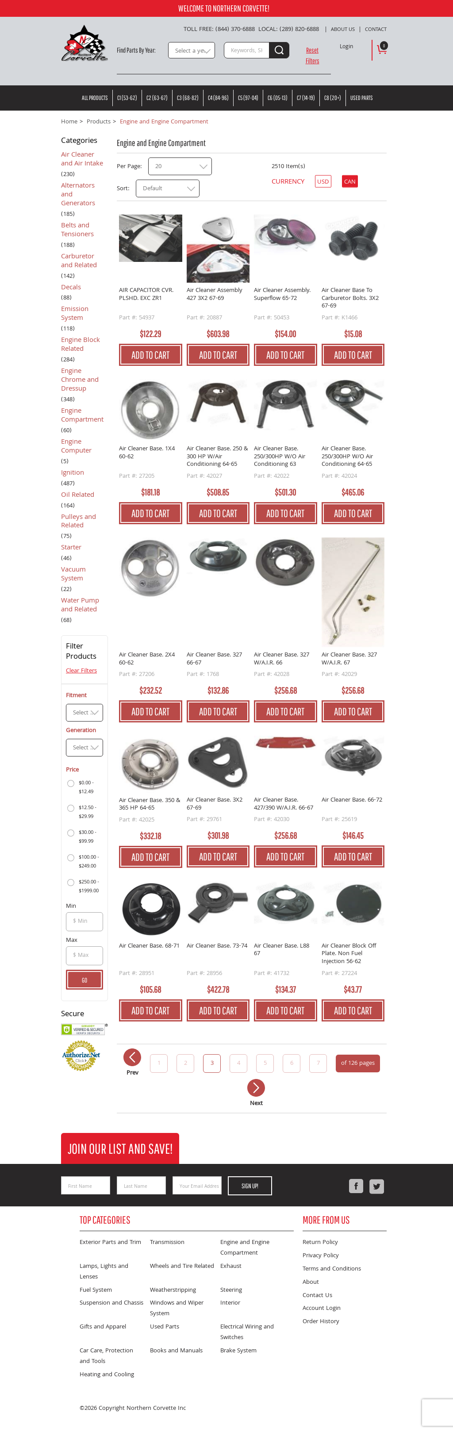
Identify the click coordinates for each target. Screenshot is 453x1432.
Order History (321, 1322)
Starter (71, 548)
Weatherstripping (173, 1290)
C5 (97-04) (248, 97)
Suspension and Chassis (111, 1303)
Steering (231, 1290)
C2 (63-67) (157, 97)
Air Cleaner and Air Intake (82, 160)
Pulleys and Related (78, 522)
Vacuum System (73, 575)
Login (346, 47)
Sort (122, 189)
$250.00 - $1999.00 (89, 886)
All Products (95, 97)
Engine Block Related (80, 345)
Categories (79, 142)
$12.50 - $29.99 (87, 812)
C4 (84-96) (218, 97)
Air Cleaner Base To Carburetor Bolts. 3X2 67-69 (350, 299)
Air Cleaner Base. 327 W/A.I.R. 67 (349, 659)
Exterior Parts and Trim (110, 1243)
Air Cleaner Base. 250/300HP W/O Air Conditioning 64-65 (347, 457)
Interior (230, 1303)
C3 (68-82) (188, 97)
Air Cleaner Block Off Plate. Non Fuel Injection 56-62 (349, 954)
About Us (343, 30)
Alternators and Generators (78, 195)
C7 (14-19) (306, 97)
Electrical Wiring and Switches (247, 1332)
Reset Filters (312, 55)
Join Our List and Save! (120, 1148)
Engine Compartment (82, 416)
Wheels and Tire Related (182, 1266)
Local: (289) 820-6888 (288, 30)
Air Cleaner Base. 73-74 (217, 947)
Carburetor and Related (79, 262)
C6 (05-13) (278, 97)
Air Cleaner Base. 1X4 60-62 (147, 453)
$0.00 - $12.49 (86, 787)
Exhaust (231, 1266)
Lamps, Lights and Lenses (104, 1272)
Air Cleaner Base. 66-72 (352, 801)
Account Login (322, 1308)
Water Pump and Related (80, 606)
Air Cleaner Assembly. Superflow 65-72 (282, 295)
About (311, 1282)
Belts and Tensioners (77, 231)
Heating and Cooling (107, 1375)
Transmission (167, 1243)
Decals (71, 288)
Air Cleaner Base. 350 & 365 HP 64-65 (149, 805)
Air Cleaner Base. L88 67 (281, 951)
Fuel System (96, 1290)
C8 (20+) (332, 97)
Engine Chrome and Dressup (80, 381)
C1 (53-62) (127, 97)
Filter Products (81, 652)
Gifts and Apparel (103, 1327)
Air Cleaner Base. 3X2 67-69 (214, 804)
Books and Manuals (176, 1351)
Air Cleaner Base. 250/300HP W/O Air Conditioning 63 (279, 457)
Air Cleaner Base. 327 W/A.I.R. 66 (281, 659)
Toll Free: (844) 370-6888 (219, 30)
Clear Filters (81, 671)
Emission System (74, 314)
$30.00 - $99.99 (87, 837)
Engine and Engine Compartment (244, 1248)
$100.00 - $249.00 (89, 862)
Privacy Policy (321, 1256)
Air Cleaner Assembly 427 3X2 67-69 (214, 295)
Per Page (128, 167)
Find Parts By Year (135, 50)
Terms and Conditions (332, 1269)
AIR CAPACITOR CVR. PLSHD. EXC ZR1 (146, 295)
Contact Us (317, 1296)
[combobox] (191, 50)
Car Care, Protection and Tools (106, 1356)
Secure (72, 1015)
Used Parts (361, 97)
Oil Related (77, 496)
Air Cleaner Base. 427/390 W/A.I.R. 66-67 (283, 804)
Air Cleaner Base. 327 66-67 (214, 659)
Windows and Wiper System (176, 1308)
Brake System (238, 1351)
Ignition (72, 473)
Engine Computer (76, 447)
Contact (376, 30)
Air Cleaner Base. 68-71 (149, 947)
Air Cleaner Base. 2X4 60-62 (147, 659)
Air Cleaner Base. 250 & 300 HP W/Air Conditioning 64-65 (217, 457)
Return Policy (320, 1243)
